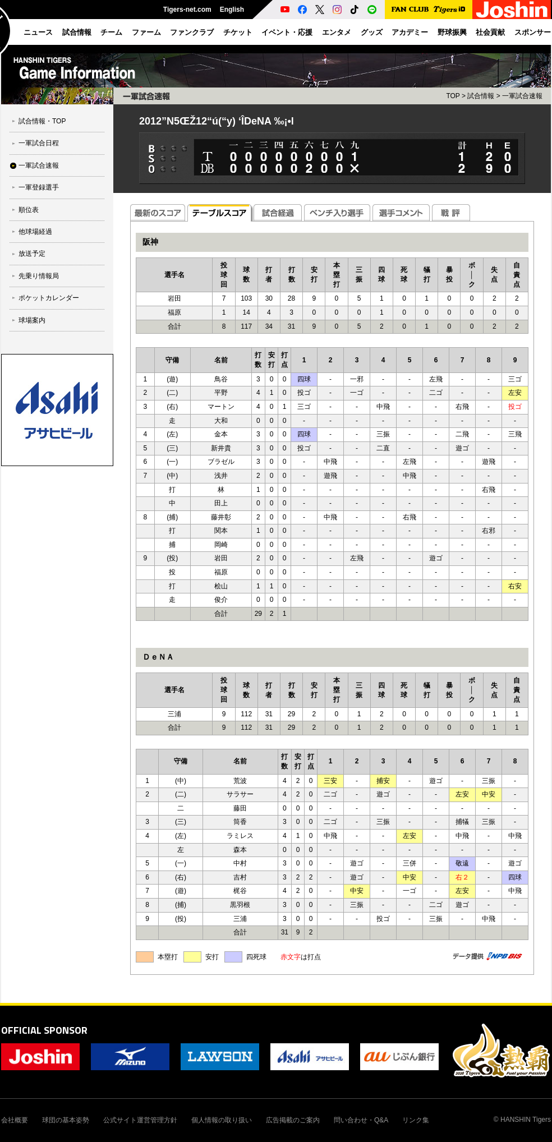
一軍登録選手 (39, 187)
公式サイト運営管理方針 (140, 1120)
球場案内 (32, 320)
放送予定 (32, 253)
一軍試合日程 (39, 143)
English (232, 9)
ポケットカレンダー (49, 298)
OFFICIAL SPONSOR (44, 1030)
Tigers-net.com (187, 9)
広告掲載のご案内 (293, 1120)
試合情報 (480, 96)
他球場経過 (35, 232)
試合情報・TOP (42, 121)
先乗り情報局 (39, 276)
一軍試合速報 (39, 165)
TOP (452, 96)
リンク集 (415, 1120)
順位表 (29, 210)
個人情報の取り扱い (221, 1120)
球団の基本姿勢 (65, 1120)
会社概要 (14, 1120)
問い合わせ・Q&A (361, 1120)
